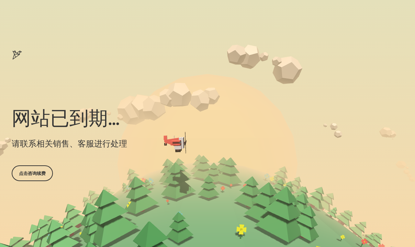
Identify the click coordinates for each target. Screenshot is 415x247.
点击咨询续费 (32, 173)
